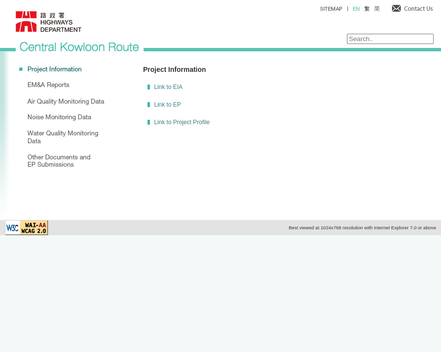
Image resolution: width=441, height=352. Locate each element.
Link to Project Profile (181, 122)
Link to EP (167, 104)
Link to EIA (168, 87)
